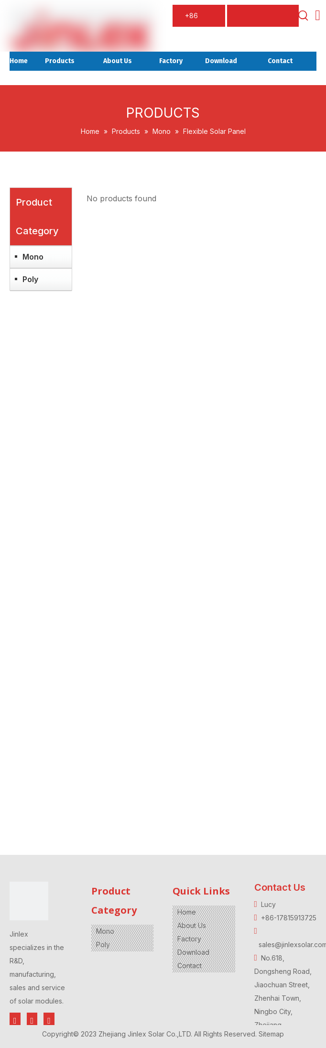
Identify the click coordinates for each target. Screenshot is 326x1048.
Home (186, 912)
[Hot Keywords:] (303, 15)
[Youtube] (48, 1021)
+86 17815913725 (201, 19)
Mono (32, 257)
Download (193, 952)
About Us (191, 925)
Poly (30, 279)
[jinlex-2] (29, 901)
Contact (189, 965)
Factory (189, 939)
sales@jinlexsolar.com (269, 19)
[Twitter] (32, 1021)
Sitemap (271, 1034)
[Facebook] (15, 1021)
